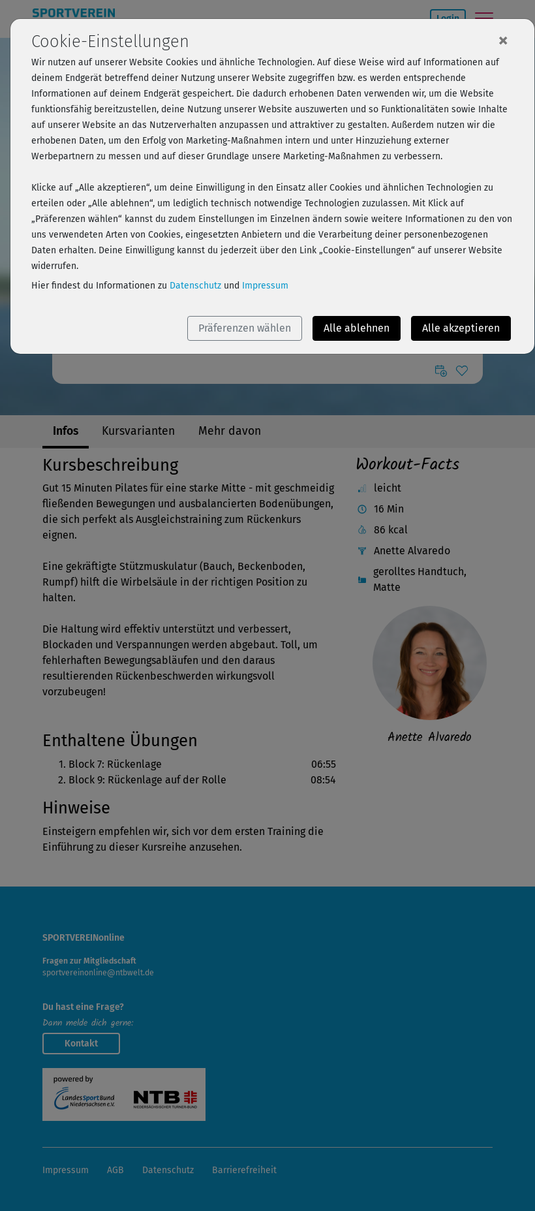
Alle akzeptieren (461, 328)
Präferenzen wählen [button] (244, 328)
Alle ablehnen (357, 328)
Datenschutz (195, 285)
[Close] (503, 39)
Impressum (265, 285)
